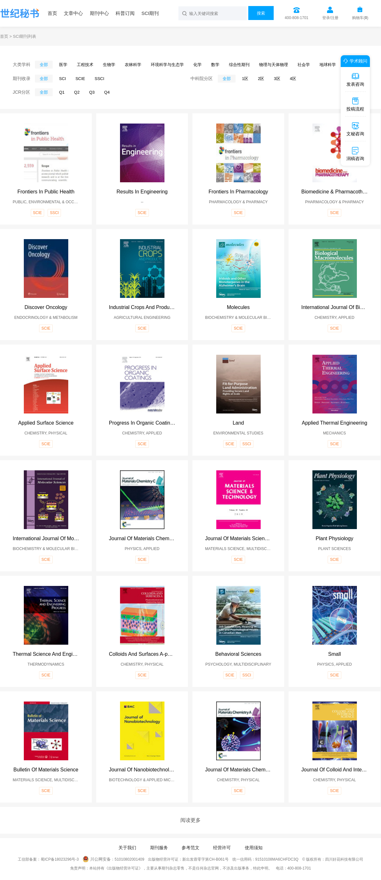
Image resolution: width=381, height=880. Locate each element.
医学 (63, 64)
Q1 (61, 92)
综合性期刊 (239, 64)
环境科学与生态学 (167, 64)
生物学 (109, 64)
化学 (197, 64)
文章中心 (73, 13)
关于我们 (127, 847)
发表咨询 (355, 79)
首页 (52, 13)
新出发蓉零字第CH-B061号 (205, 859)
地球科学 (327, 64)
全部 (44, 64)
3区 (277, 78)
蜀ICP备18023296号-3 (60, 859)
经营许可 (222, 847)
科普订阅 (125, 13)
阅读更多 (190, 820)
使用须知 (254, 847)
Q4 (107, 92)
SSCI (99, 78)
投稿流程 (355, 104)
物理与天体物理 (273, 64)
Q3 (92, 92)
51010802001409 (129, 859)
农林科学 (133, 64)
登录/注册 (330, 18)
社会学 (303, 64)
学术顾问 (354, 61)
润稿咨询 (355, 153)
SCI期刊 (150, 13)
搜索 (261, 13)
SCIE (80, 78)
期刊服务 (159, 847)
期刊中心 (99, 13)
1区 (245, 78)
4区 (293, 78)
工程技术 (85, 64)
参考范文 (190, 847)
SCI (62, 78)
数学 (215, 64)
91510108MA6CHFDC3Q (276, 859)
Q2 (76, 92)
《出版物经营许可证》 (123, 868)
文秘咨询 (355, 129)
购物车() (360, 18)
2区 (261, 78)
